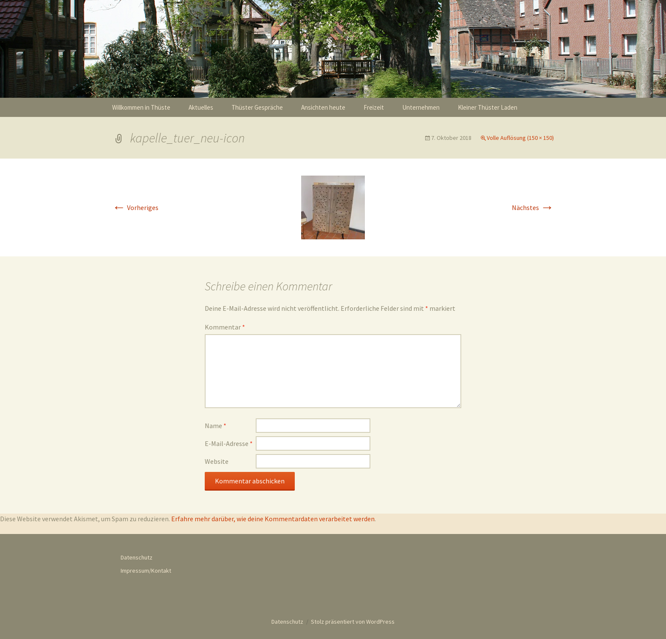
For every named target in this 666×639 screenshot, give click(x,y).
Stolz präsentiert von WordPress (353, 621)
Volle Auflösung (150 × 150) (520, 138)
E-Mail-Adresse (229, 443)
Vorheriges (135, 207)
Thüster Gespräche (257, 107)
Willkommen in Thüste (141, 107)
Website (217, 461)
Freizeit (374, 107)
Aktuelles (201, 107)
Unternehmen (421, 107)
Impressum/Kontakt (146, 570)
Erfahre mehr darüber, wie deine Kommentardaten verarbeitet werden (273, 518)
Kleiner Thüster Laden (487, 107)
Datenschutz (136, 557)
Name (215, 425)
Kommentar (225, 327)
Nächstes (533, 207)
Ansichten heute (323, 107)
